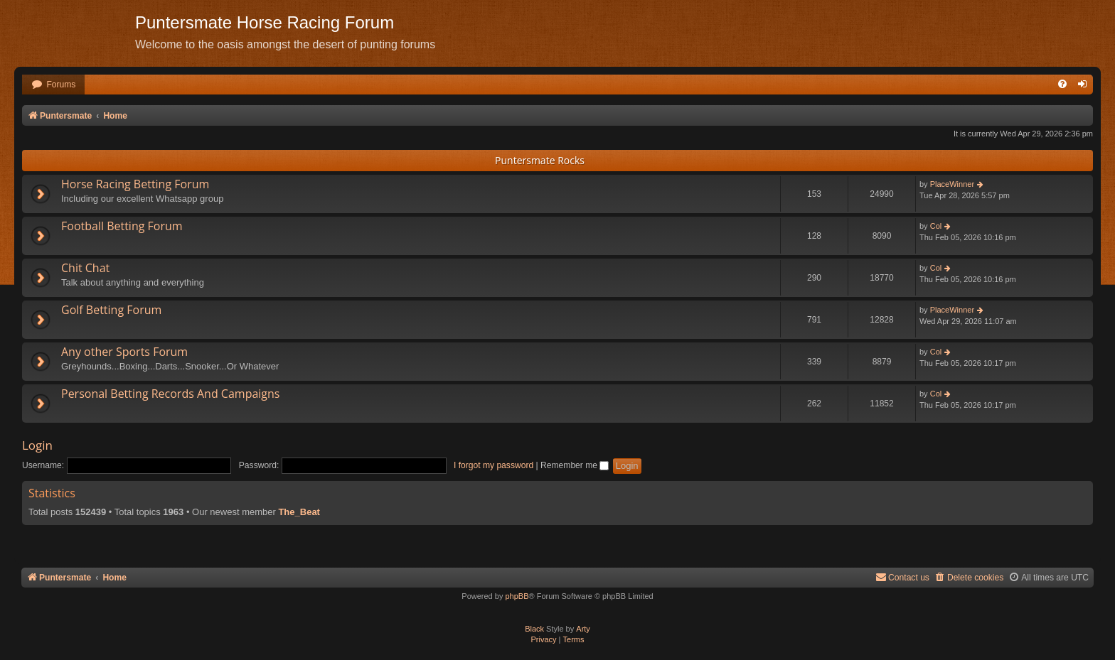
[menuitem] (53, 84)
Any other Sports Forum (124, 351)
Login (37, 445)
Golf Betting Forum (111, 310)
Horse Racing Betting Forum (135, 184)
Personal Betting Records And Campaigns (170, 393)
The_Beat (299, 512)
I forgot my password (493, 465)
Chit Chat (85, 268)
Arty (583, 628)
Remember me (574, 465)
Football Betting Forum (122, 226)
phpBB (516, 596)
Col (936, 226)
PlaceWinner (952, 184)
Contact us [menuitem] (902, 577)
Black (534, 628)
